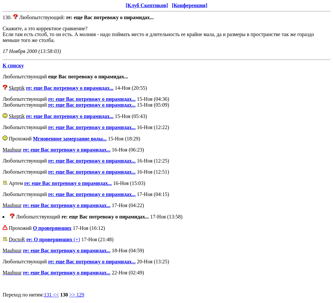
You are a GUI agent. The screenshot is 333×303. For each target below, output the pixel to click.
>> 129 (76, 294)
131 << (51, 294)
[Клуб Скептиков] (147, 5)
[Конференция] (189, 5)
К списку (13, 65)
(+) (53, 239)
